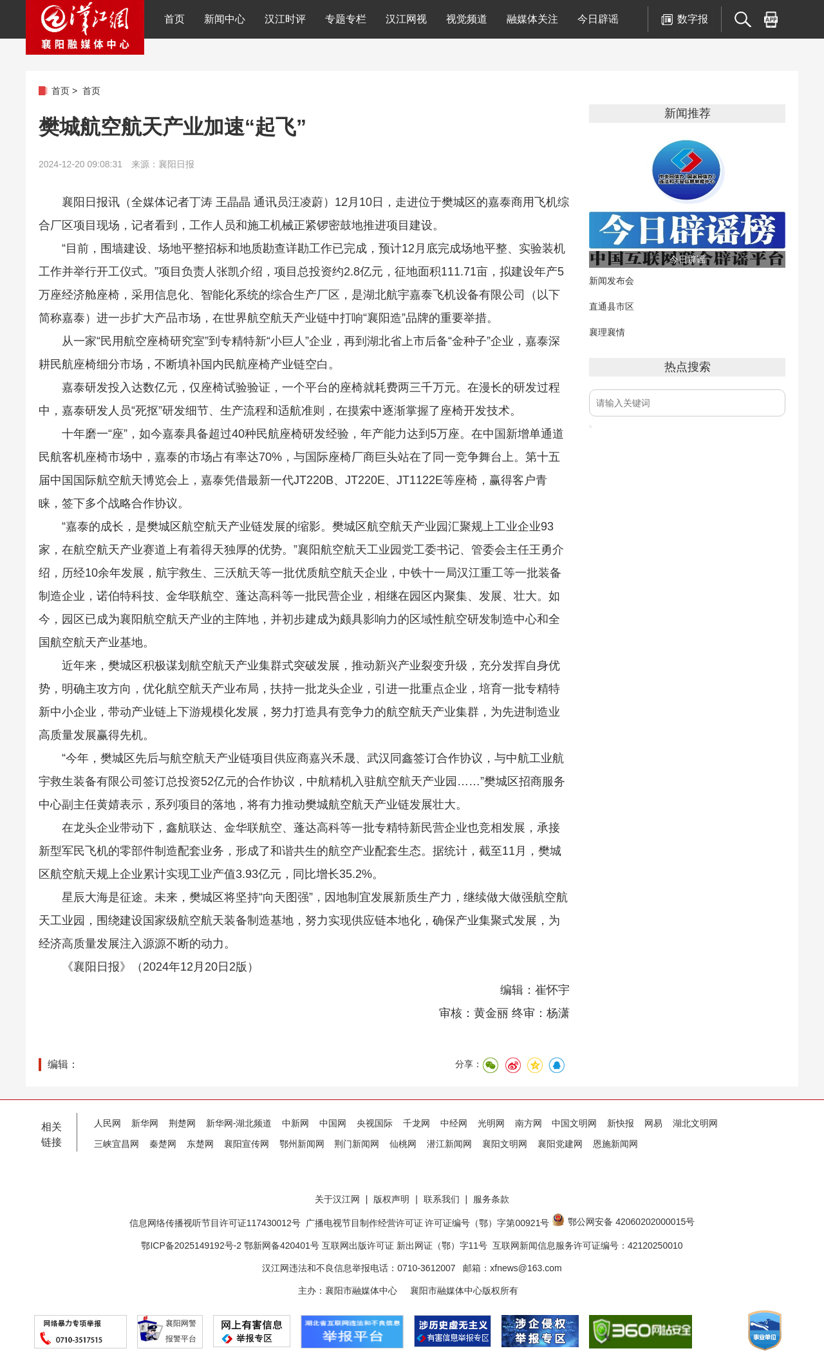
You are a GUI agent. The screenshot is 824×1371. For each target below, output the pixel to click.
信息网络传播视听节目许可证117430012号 (215, 1223)
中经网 (453, 1123)
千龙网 (416, 1123)
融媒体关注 (532, 19)
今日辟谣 (598, 19)
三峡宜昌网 (116, 1144)
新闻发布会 (611, 280)
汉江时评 (285, 19)
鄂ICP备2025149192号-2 (192, 1245)
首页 (174, 19)
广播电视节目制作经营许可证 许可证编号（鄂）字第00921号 (428, 1223)
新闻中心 (224, 19)
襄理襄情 (607, 332)
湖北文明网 (695, 1123)
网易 (653, 1123)
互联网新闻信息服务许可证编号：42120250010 (587, 1245)
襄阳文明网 (504, 1144)
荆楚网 (182, 1123)
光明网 (491, 1123)
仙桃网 (403, 1144)
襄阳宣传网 (246, 1144)
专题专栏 (345, 19)
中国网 (332, 1123)
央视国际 (375, 1123)
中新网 (295, 1123)
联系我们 (442, 1199)
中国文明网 (574, 1123)
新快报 (620, 1123)
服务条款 (491, 1199)
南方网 (528, 1123)
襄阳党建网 (560, 1144)
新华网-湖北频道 (239, 1123)
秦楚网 (162, 1144)
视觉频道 (466, 19)
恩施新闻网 (615, 1144)
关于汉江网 (337, 1199)
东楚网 (200, 1144)
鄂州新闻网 (301, 1144)
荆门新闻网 (356, 1144)
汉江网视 (406, 19)
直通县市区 (611, 306)
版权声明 (391, 1199)
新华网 (144, 1123)
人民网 (107, 1123)
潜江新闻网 (449, 1144)
